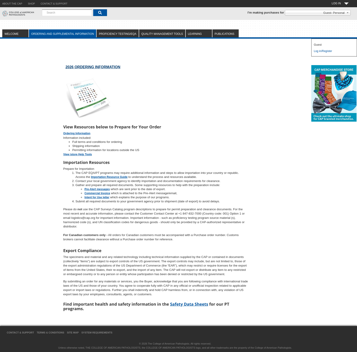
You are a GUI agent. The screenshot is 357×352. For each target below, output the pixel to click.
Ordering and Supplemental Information (62, 33)
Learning (195, 33)
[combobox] (67, 12)
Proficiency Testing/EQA (117, 33)
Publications (224, 33)
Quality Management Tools (162, 33)
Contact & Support (20, 332)
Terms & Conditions (50, 332)
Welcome (12, 33)
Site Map (73, 332)
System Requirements (96, 332)
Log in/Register (323, 51)
